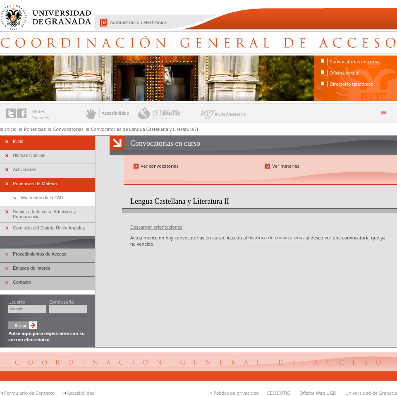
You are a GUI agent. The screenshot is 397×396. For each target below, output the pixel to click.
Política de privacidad (236, 393)
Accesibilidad (81, 393)
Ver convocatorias (160, 166)
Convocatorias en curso (355, 61)
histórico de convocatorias (276, 237)
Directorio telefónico (351, 84)
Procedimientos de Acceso (40, 253)
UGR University (223, 116)
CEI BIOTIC (278, 393)
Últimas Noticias (29, 155)
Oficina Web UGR (317, 393)
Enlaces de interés (31, 268)
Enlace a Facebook (21, 113)
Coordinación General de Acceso (198, 42)
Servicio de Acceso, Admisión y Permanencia (44, 214)
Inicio (11, 129)
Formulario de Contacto (29, 393)
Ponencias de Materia (35, 183)
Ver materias (285, 166)
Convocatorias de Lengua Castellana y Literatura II (144, 129)
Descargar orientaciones (156, 227)
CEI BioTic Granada (168, 113)
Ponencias (35, 129)
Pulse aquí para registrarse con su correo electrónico (46, 336)
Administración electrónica (138, 22)
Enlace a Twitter (11, 113)
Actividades (24, 169)
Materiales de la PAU (42, 197)
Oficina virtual (344, 73)
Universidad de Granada (43, 13)
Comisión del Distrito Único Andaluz (49, 227)
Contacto (22, 282)
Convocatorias (68, 129)
